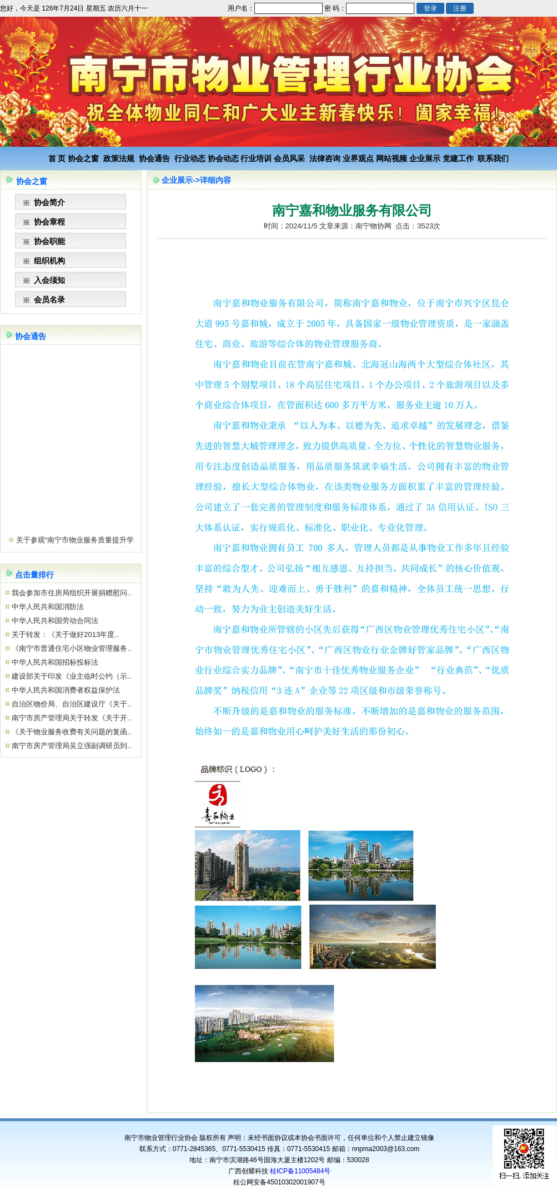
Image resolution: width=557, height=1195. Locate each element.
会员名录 (49, 299)
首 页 (57, 158)
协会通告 (154, 158)
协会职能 (49, 241)
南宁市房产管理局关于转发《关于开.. (71, 718)
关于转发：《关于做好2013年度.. (64, 634)
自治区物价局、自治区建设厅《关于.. (71, 704)
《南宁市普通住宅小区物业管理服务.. (71, 648)
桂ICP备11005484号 (300, 1171)
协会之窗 (83, 158)
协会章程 (49, 221)
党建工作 (458, 158)
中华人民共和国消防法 (47, 607)
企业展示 (424, 158)
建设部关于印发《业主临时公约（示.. (71, 676)
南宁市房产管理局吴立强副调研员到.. (71, 745)
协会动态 (223, 158)
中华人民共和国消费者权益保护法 (65, 690)
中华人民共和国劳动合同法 (54, 620)
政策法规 (118, 158)
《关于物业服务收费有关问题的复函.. (71, 732)
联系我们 (493, 158)
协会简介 (49, 202)
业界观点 (358, 158)
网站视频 (391, 158)
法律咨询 (324, 158)
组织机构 (49, 260)
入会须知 (49, 280)
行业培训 (256, 158)
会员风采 (289, 158)
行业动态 (189, 158)
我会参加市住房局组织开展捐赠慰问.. (71, 593)
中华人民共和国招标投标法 (54, 662)
